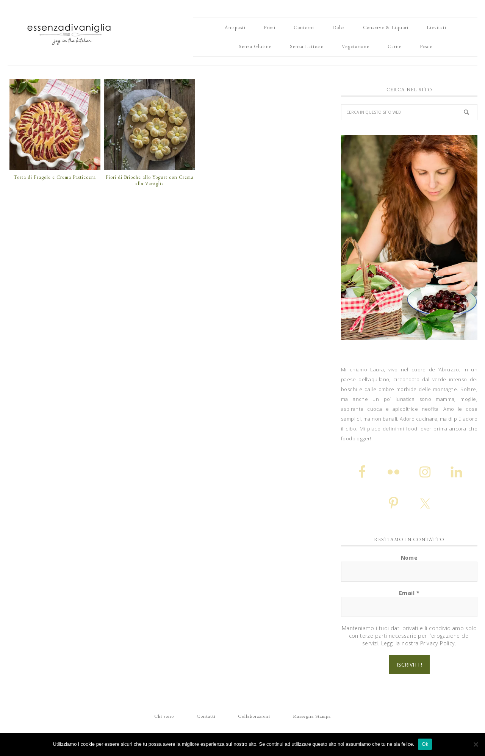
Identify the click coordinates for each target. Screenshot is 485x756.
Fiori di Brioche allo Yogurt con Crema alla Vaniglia (150, 180)
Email (409, 592)
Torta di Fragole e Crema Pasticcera (55, 177)
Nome (409, 557)
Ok (425, 744)
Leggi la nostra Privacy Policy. (418, 643)
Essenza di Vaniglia (70, 31)
